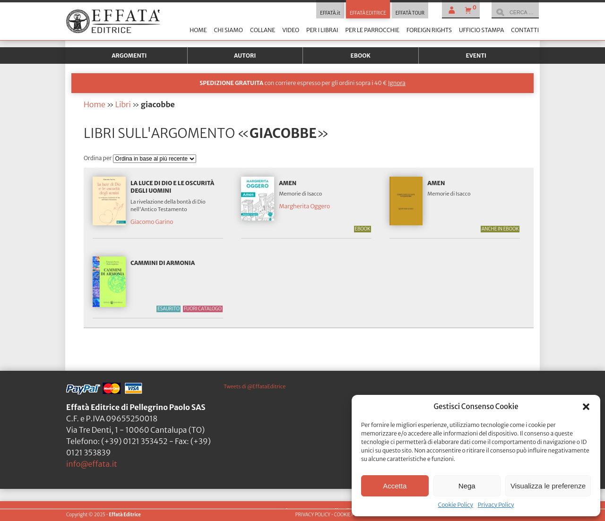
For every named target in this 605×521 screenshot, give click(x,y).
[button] (586, 406)
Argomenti (129, 55)
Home (198, 30)
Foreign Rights (429, 30)
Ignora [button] (397, 82)
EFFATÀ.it (330, 13)
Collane (262, 30)
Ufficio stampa (481, 30)
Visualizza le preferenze (548, 486)
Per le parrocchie (372, 30)
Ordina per (98, 158)
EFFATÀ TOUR (410, 13)
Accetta (394, 486)
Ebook (361, 55)
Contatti (525, 30)
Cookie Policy (455, 504)
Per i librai (322, 30)
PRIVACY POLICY (312, 515)
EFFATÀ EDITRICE (368, 13)
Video (290, 30)
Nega (466, 486)
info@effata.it (91, 464)
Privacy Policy (496, 504)
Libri (123, 104)
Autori (245, 55)
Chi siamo (228, 30)
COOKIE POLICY (350, 515)
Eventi (476, 55)
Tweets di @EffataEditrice (254, 386)
